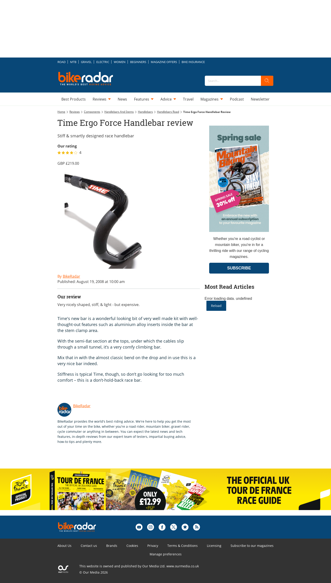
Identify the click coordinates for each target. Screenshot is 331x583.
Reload (216, 305)
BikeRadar (82, 405)
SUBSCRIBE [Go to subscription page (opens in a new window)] (239, 268)
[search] (267, 81)
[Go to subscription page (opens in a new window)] (239, 231)
